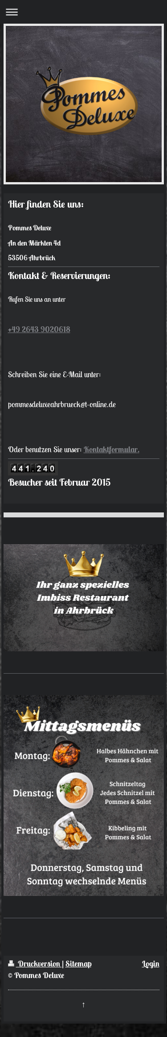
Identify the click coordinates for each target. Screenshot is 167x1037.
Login (150, 963)
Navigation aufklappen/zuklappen (83, 11)
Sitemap (78, 963)
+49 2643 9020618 (39, 329)
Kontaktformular (111, 449)
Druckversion (35, 963)
